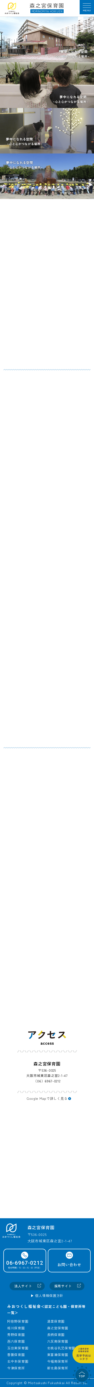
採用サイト (63, 1286)
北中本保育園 (17, 1361)
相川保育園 (16, 1328)
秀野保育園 (16, 1334)
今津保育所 (16, 1368)
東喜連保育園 (57, 1354)
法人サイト (23, 1286)
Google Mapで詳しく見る (47, 1098)
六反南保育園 (57, 1341)
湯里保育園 (56, 1321)
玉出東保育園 (17, 1348)
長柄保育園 (56, 1334)
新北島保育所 (57, 1368)
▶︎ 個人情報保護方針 (47, 1295)
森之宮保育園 (57, 1328)
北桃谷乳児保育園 (61, 1348)
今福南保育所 (57, 1361)
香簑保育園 (16, 1354)
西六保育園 (16, 1341)
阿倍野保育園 (17, 1321)
